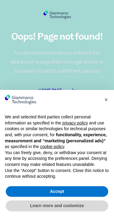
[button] (106, 99)
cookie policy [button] (52, 146)
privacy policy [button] (75, 123)
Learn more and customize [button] (57, 205)
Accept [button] (57, 191)
